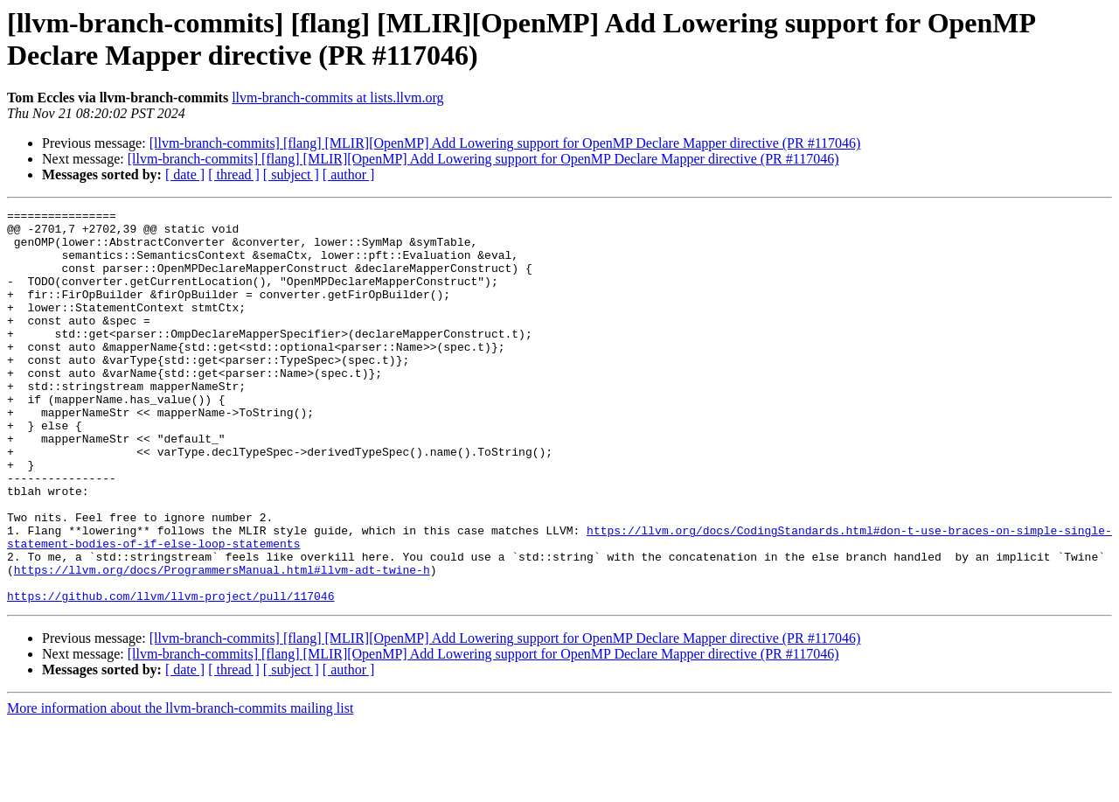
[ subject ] (291, 174)
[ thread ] (234, 174)
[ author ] (349, 174)
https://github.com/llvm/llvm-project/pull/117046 (170, 674)
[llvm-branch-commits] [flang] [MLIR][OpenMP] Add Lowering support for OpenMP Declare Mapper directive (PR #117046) (505, 143)
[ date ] (185, 174)
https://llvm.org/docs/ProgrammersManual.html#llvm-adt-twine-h (222, 643)
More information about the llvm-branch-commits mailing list (180, 786)
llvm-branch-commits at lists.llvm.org (337, 97)
